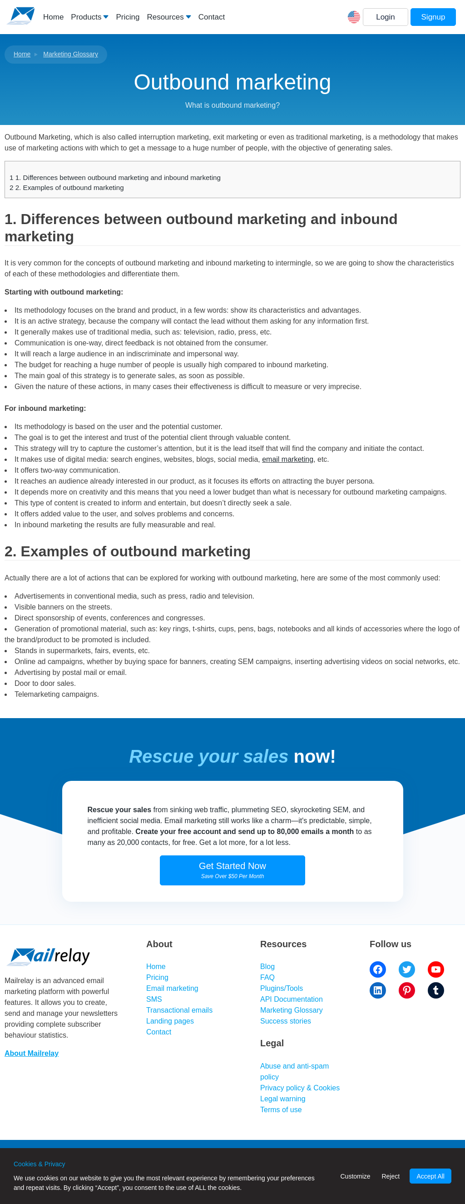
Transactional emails (179, 1010)
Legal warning (283, 1099)
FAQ (267, 977)
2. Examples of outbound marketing (67, 187)
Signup (433, 17)
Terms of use (281, 1110)
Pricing (127, 17)
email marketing (287, 459)
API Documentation (291, 999)
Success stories (285, 1021)
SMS (154, 999)
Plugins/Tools (281, 988)
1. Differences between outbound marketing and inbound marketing (115, 177)
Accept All (430, 1176)
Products (86, 17)
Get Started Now (232, 870)
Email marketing (172, 988)
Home (53, 17)
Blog (267, 966)
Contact (211, 17)
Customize (355, 1176)
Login (385, 17)
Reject (390, 1176)
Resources (165, 17)
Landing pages (170, 1021)
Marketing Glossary (70, 54)
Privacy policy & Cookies (300, 1088)
